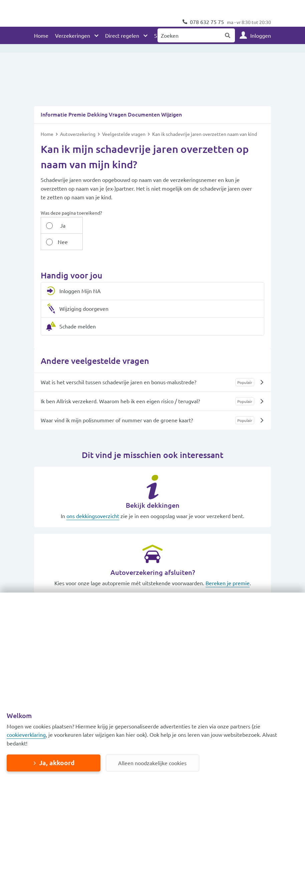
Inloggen (260, 35)
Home (41, 35)
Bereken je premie (228, 583)
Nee (92, 242)
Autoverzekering (78, 151)
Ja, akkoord (56, 762)
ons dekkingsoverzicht (92, 516)
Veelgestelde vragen (124, 151)
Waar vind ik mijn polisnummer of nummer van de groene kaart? (117, 420)
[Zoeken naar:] (189, 35)
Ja (58, 242)
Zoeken (228, 35)
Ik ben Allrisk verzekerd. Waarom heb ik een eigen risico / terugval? (120, 401)
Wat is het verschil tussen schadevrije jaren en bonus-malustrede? (118, 382)
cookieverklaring (26, 734)
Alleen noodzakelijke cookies (152, 762)
